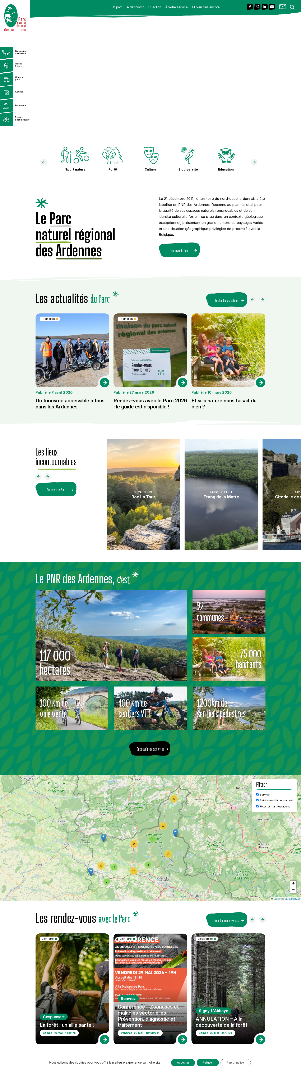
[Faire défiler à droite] (264, 299)
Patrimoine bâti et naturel (274, 799)
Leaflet (276, 897)
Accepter (182, 1062)
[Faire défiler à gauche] (254, 299)
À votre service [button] (176, 7)
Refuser (208, 1062)
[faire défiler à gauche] (45, 163)
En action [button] (154, 7)
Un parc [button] (117, 7)
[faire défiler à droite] (256, 163)
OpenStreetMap (292, 897)
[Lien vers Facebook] (250, 7)
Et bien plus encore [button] (206, 7)
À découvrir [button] (135, 7)
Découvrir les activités (151, 747)
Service (263, 793)
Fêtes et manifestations (273, 805)
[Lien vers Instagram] (257, 7)
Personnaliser (237, 1062)
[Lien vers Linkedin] (264, 7)
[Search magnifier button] (293, 6)
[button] (175, 831)
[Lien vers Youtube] (272, 7)
